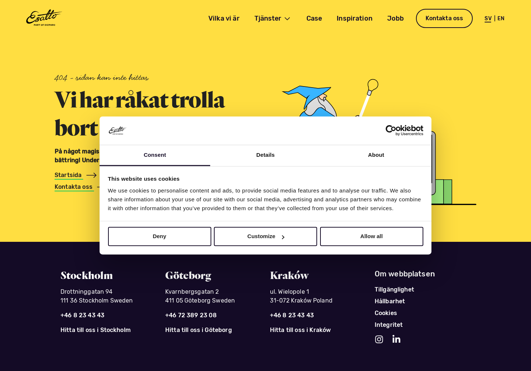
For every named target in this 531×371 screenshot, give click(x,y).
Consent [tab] (155, 155)
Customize (265, 236)
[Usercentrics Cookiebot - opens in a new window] (391, 130)
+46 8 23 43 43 (82, 315)
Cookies (386, 313)
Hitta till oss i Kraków (300, 329)
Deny (159, 236)
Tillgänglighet (394, 289)
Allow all (371, 236)
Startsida (69, 175)
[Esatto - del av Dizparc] (43, 18)
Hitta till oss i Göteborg (198, 329)
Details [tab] (265, 155)
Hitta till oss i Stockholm (95, 329)
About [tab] (376, 155)
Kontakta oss (445, 18)
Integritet (389, 324)
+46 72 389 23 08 (191, 315)
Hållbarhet (390, 301)
